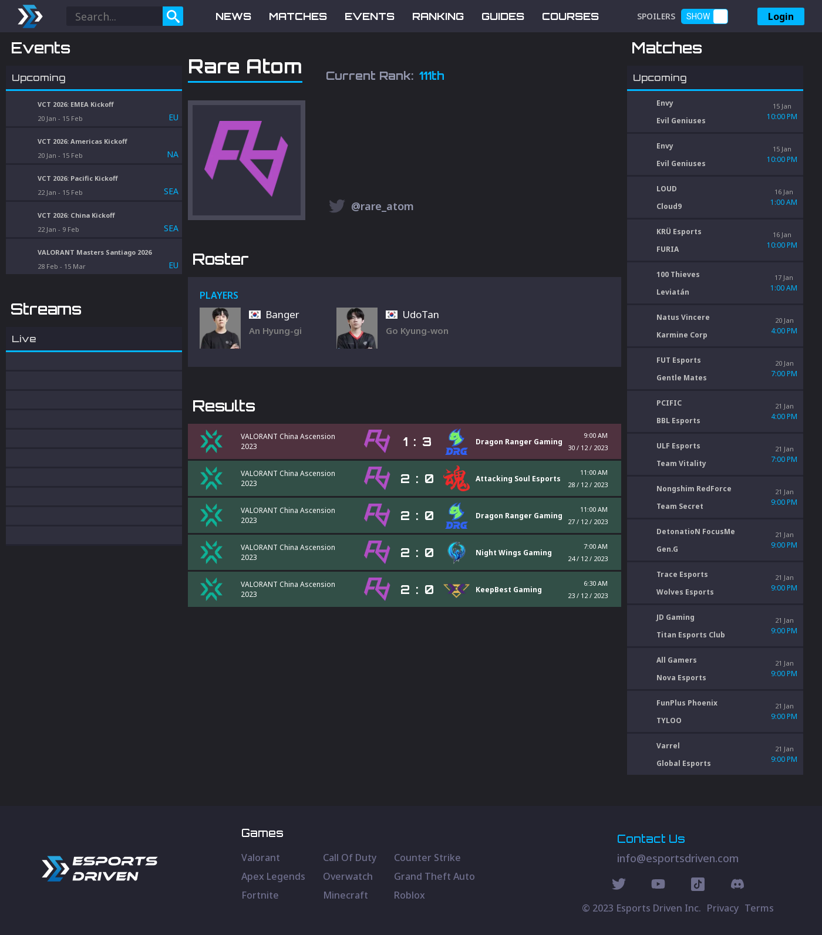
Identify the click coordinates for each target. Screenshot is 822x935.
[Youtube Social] (658, 886)
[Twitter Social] (619, 886)
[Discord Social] (698, 886)
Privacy (723, 908)
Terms (759, 908)
